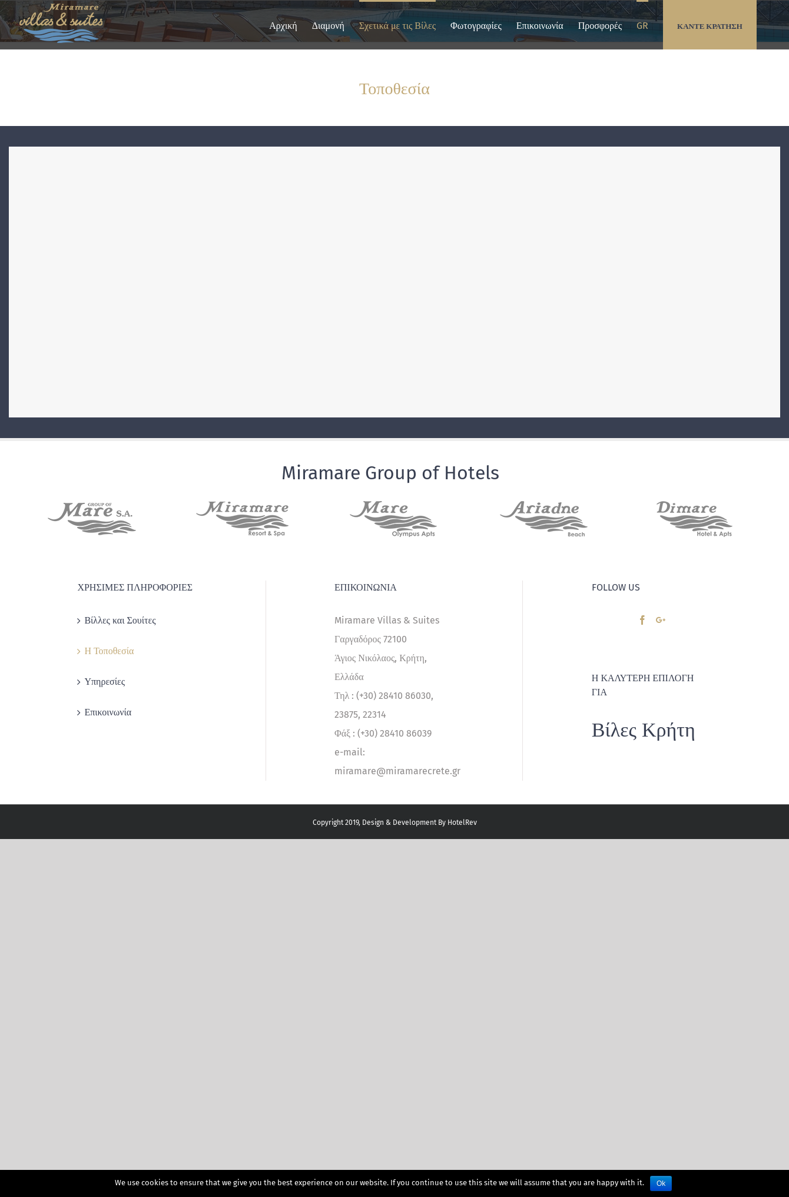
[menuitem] (283, 24)
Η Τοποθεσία (109, 650)
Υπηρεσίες (104, 681)
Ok (661, 1183)
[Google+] (660, 620)
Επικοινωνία (107, 712)
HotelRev (462, 822)
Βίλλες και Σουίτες (119, 620)
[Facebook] (642, 620)
